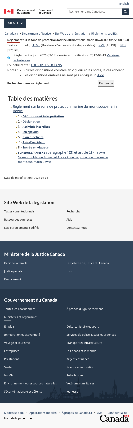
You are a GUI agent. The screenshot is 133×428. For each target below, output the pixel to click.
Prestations (11, 359)
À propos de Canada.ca (77, 413)
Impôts (9, 375)
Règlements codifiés (104, 33)
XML (102, 45)
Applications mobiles (43, 413)
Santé (8, 367)
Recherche (73, 211)
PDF (123, 45)
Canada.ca (11, 33)
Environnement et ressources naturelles (30, 383)
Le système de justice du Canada (87, 263)
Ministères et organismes (21, 317)
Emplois (9, 326)
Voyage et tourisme (17, 343)
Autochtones (74, 375)
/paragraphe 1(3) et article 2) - (63, 157)
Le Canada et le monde (81, 351)
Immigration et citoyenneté (22, 335)
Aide (100, 75)
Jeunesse (72, 391)
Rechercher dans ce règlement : (29, 83)
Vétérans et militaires (80, 383)
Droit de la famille (15, 263)
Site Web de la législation (71, 33)
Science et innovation (80, 367)
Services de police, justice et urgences (91, 335)
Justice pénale (13, 271)
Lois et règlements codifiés (21, 228)
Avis (99, 413)
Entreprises (11, 351)
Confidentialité (117, 413)
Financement (12, 279)
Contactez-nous (76, 228)
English (124, 4)
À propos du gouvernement (84, 309)
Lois (69, 271)
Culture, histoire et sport (82, 326)
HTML (36, 45)
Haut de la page (18, 418)
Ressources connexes (18, 219)
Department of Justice (36, 33)
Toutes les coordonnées (20, 309)
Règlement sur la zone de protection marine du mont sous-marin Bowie (65, 108)
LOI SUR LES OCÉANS (46, 65)
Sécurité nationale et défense (23, 391)
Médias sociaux (14, 413)
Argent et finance (77, 359)
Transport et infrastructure (84, 343)
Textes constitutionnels (19, 211)
